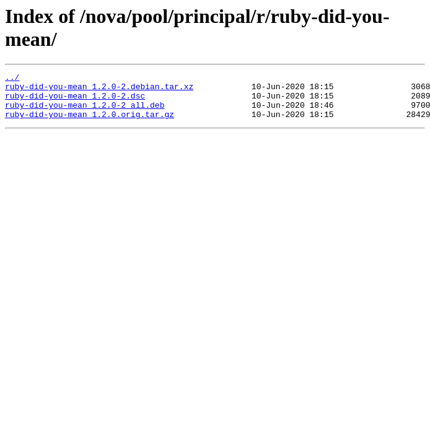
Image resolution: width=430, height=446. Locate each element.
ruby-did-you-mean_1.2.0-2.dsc (75, 101)
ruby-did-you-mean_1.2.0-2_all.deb (84, 112)
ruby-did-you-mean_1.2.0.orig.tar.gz (89, 123)
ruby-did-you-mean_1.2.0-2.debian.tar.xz (99, 89)
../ (12, 78)
